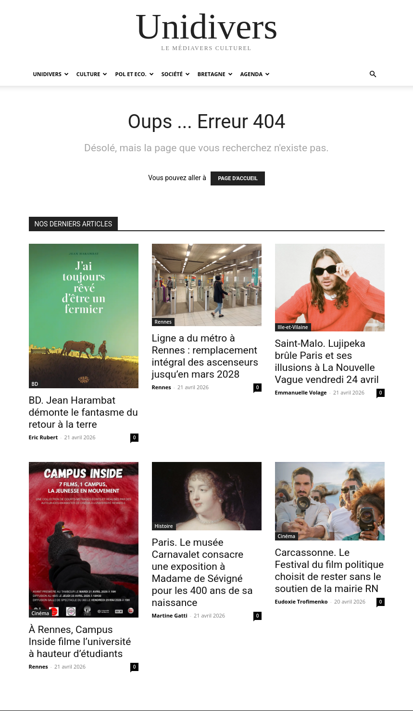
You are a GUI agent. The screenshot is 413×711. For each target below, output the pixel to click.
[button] (373, 74)
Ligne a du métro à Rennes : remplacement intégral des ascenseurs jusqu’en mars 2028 (205, 356)
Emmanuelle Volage (301, 392)
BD (35, 384)
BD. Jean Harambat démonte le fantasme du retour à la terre (83, 412)
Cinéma (41, 613)
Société (176, 74)
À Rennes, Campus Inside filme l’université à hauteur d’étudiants (80, 641)
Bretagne (215, 74)
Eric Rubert (43, 437)
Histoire (164, 526)
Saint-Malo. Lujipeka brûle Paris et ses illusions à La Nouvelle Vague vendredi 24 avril (327, 361)
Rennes (163, 321)
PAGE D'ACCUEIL (238, 178)
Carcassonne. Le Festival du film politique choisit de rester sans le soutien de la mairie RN (329, 570)
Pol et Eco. (134, 74)
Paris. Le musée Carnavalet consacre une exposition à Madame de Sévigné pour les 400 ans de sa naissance (202, 572)
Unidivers (51, 74)
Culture (92, 74)
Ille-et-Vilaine (293, 327)
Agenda (255, 74)
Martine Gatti (170, 615)
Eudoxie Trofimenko (301, 601)
